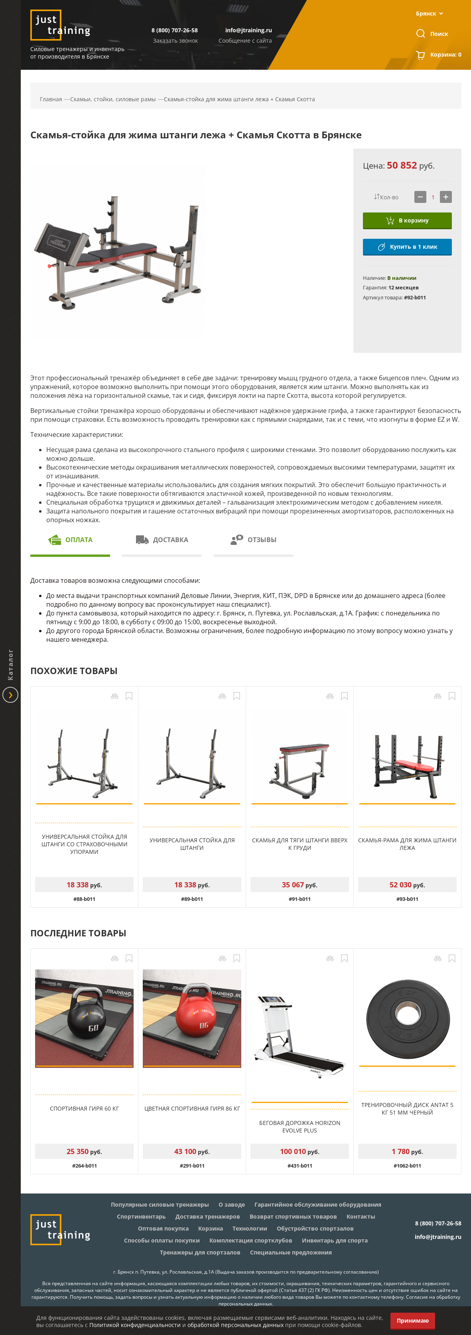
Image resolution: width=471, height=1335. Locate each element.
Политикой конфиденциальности (135, 1325)
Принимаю (413, 1320)
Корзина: (445, 55)
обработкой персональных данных (235, 1325)
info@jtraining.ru (248, 30)
